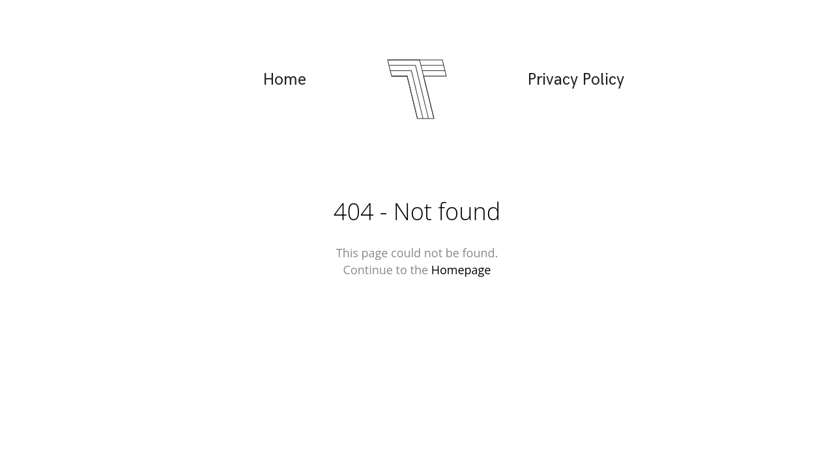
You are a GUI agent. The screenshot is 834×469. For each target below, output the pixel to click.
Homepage (461, 269)
